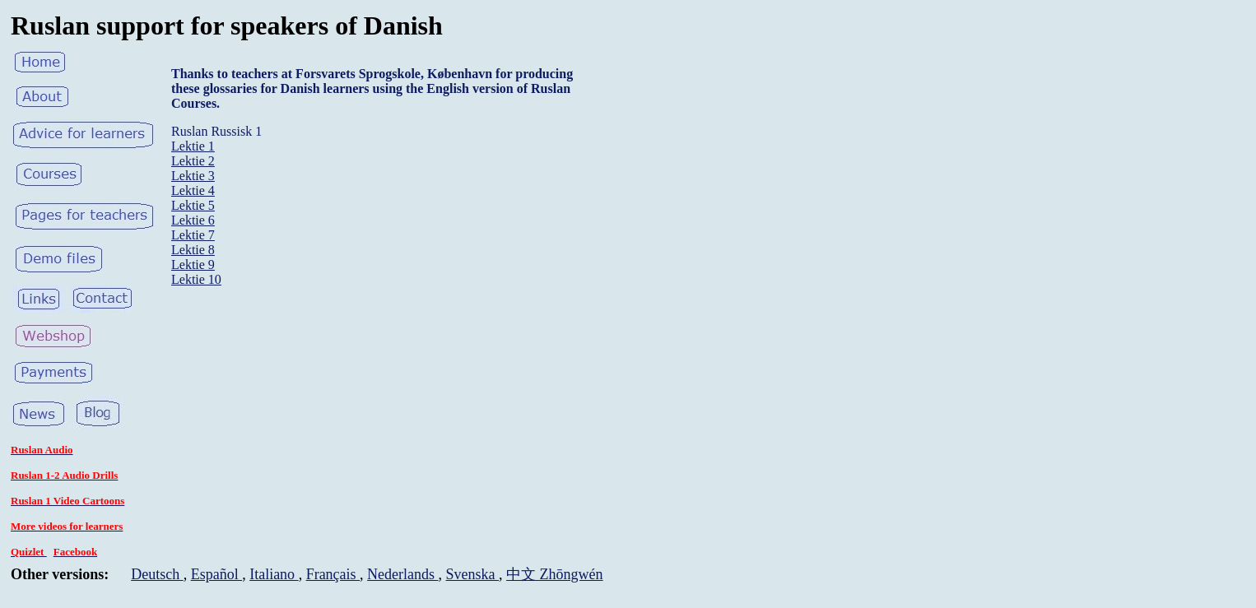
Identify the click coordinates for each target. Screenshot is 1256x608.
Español (217, 574)
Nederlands (402, 574)
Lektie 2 (193, 161)
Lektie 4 (193, 190)
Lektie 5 (193, 205)
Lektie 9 (193, 265)
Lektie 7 (193, 235)
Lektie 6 (193, 220)
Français (333, 574)
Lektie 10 (196, 279)
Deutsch (157, 574)
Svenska (473, 574)
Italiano (273, 574)
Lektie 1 (193, 146)
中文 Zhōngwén (554, 574)
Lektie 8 (193, 250)
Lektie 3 (193, 176)
